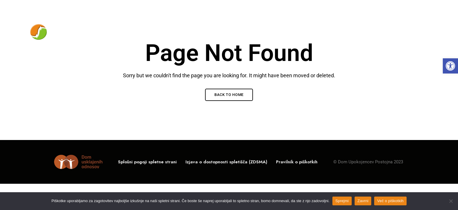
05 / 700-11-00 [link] (357, 8)
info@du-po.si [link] (399, 8)
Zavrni (363, 201)
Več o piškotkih (390, 201)
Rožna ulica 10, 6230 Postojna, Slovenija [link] (68, 8)
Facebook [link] (426, 8)
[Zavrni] (451, 201)
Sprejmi (342, 201)
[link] (450, 66)
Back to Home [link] (229, 94)
